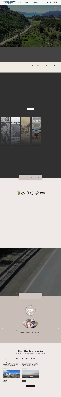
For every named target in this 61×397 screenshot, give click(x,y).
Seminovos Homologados (28, 2)
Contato (55, 2)
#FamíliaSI (49, 2)
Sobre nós (43, 2)
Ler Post (4, 380)
